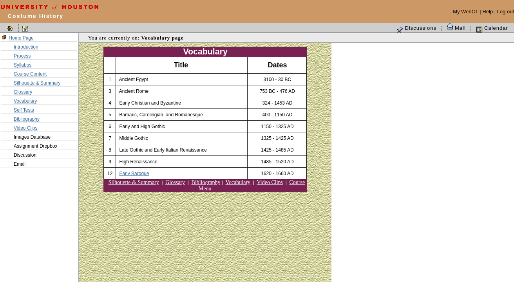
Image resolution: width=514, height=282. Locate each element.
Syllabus (22, 65)
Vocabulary (25, 101)
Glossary (23, 92)
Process (22, 56)
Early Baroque (134, 173)
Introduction (26, 47)
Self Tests (24, 110)
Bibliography (27, 119)
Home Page (21, 38)
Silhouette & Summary (37, 83)
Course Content (30, 74)
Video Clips (25, 128)
